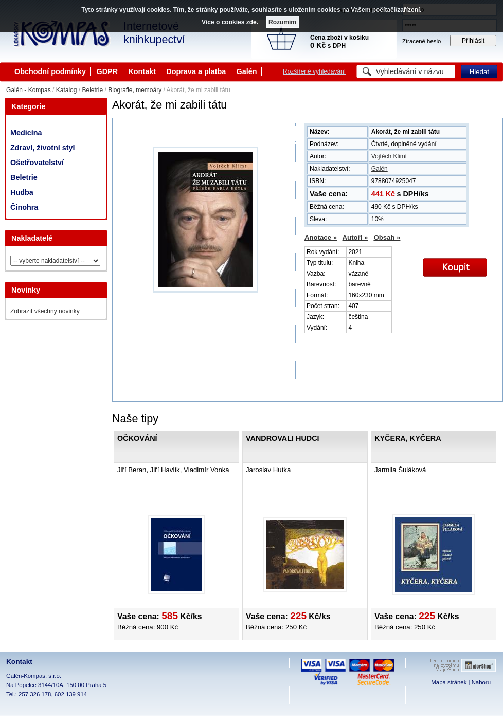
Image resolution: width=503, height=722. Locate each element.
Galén (247, 71)
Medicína (26, 133)
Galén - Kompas (28, 90)
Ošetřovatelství (37, 162)
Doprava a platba (196, 71)
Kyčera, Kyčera (407, 438)
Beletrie (92, 90)
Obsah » (386, 237)
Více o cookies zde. (230, 22)
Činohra (24, 207)
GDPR (107, 71)
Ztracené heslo (421, 41)
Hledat (479, 72)
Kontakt (142, 71)
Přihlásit (473, 40)
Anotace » (320, 237)
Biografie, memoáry (134, 90)
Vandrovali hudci (282, 438)
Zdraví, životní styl (42, 147)
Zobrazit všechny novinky (45, 311)
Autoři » (355, 237)
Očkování (137, 438)
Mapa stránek (448, 682)
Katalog (66, 90)
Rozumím (282, 22)
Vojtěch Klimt (389, 156)
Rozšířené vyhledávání (314, 71)
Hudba (21, 192)
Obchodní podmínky (50, 71)
